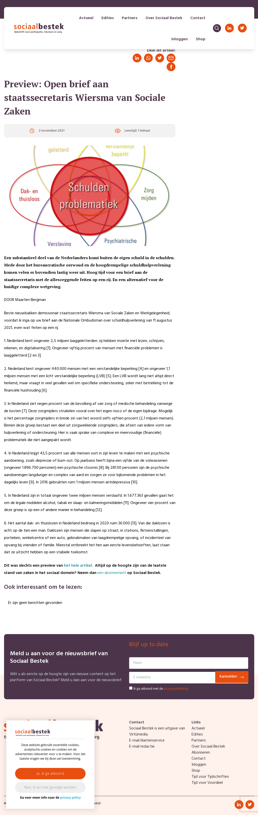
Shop (200, 40)
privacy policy (70, 797)
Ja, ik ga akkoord (50, 773)
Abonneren (201, 752)
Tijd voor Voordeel (207, 783)
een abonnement (111, 573)
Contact (197, 19)
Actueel (86, 19)
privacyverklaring (176, 688)
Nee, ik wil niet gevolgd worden (50, 787)
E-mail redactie (142, 746)
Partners (129, 19)
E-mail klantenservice (147, 740)
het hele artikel (78, 565)
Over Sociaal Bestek (163, 19)
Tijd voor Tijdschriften (210, 776)
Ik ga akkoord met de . (162, 688)
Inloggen (179, 40)
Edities (107, 19)
